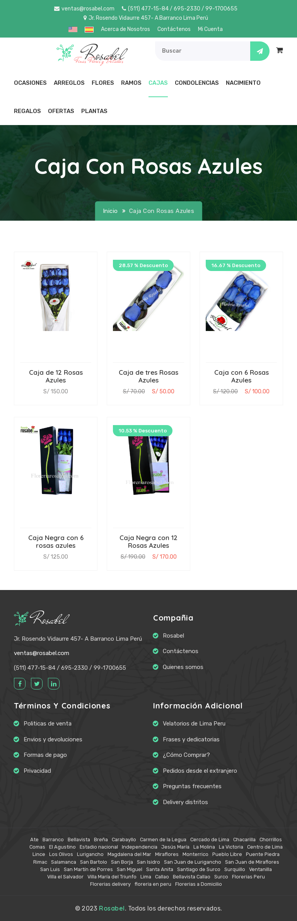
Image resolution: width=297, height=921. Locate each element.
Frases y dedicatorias (191, 739)
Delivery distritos (185, 802)
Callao (162, 877)
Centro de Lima (265, 847)
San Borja (122, 862)
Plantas (94, 111)
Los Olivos (61, 854)
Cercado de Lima (209, 839)
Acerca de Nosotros (125, 29)
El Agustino (62, 847)
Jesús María (175, 847)
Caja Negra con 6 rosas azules (56, 541)
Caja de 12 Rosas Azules (56, 376)
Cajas (158, 82)
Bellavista (79, 839)
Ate (34, 839)
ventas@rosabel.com (84, 8)
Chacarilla (244, 839)
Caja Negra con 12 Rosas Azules (148, 541)
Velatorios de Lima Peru (194, 723)
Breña (101, 839)
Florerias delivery (110, 884)
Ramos (131, 82)
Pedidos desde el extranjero (200, 770)
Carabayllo (124, 839)
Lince (38, 854)
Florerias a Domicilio (198, 884)
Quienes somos (183, 667)
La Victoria (231, 847)
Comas (37, 847)
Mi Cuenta (210, 29)
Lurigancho (90, 854)
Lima (145, 877)
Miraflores (167, 854)
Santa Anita (159, 869)
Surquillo (234, 869)
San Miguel (129, 869)
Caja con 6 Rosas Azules (241, 376)
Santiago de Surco (198, 869)
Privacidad (37, 770)
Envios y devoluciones (53, 739)
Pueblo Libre (227, 854)
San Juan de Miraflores (252, 862)
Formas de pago (45, 754)
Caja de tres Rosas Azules (148, 376)
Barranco (53, 839)
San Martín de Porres (88, 869)
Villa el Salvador (65, 877)
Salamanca (63, 862)
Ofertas (61, 111)
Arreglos (69, 82)
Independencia (139, 847)
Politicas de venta (48, 723)
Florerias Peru (248, 877)
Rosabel (40, 619)
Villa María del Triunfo (112, 877)
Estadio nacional (99, 847)
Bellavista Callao (191, 877)
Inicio (110, 211)
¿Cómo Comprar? (186, 754)
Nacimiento (243, 82)
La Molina (204, 847)
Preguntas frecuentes (192, 786)
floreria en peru (153, 884)
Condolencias (197, 82)
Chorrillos (270, 839)
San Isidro (148, 862)
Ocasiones (30, 82)
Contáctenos (174, 29)
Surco (221, 877)
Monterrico (195, 854)
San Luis (50, 869)
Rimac (40, 862)
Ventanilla (260, 869)
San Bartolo (93, 862)
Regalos (27, 111)
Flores (103, 82)
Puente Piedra (263, 854)
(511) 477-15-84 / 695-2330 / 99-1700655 (179, 8)
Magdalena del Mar (129, 854)
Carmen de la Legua (163, 839)
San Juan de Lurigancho (192, 862)
